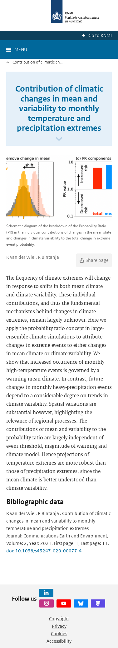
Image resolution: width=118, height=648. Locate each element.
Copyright (59, 619)
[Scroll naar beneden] (59, 139)
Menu (20, 49)
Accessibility (59, 641)
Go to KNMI (100, 35)
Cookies (59, 633)
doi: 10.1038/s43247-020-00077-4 (44, 551)
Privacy (59, 626)
